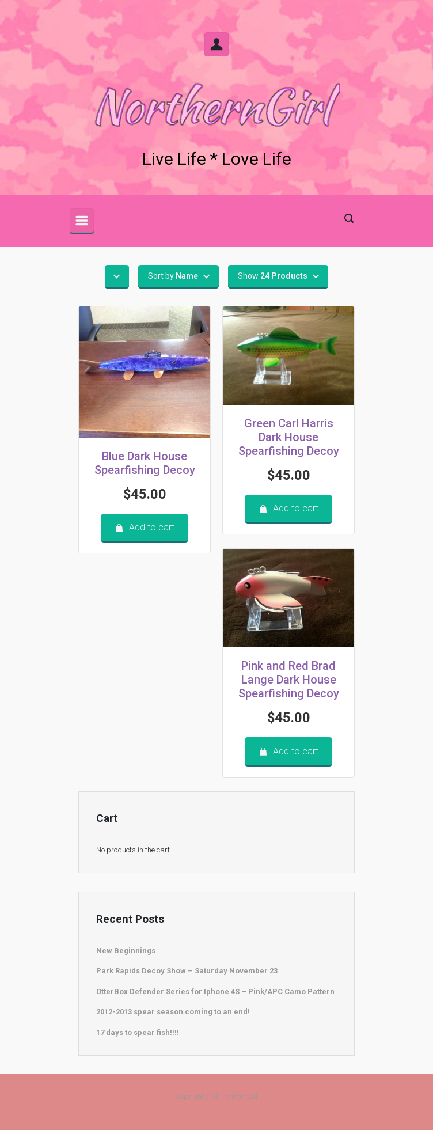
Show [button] (272, 275)
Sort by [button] (173, 275)
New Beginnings (125, 950)
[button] (117, 276)
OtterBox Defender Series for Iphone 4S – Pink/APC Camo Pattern (215, 991)
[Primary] (82, 220)
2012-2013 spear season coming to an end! (173, 1011)
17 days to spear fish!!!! (137, 1032)
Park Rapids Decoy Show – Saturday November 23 (187, 970)
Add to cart (145, 527)
